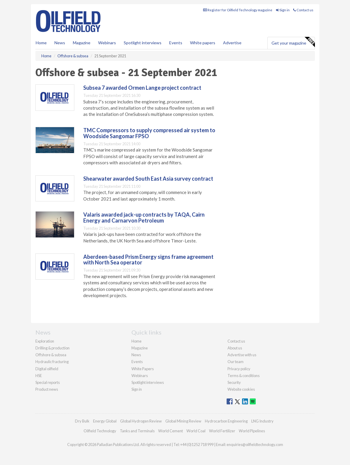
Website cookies (241, 389)
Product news (46, 389)
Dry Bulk (82, 421)
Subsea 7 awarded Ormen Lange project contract (142, 87)
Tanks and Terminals (137, 430)
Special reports (47, 382)
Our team (235, 361)
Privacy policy (238, 368)
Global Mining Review (183, 421)
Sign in (283, 10)
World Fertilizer (222, 430)
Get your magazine (293, 42)
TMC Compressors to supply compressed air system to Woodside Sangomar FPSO (149, 133)
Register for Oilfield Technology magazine (237, 10)
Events (175, 42)
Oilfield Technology (100, 430)
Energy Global (105, 421)
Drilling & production (52, 348)
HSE (38, 375)
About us (234, 348)
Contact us (303, 10)
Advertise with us (241, 354)
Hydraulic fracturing (52, 361)
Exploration (44, 341)
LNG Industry (262, 421)
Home (41, 42)
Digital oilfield (46, 368)
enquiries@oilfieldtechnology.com (255, 444)
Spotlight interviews (142, 42)
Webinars (107, 42)
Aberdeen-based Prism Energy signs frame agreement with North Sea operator (148, 259)
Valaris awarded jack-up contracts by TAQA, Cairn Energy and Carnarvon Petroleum (144, 217)
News (136, 354)
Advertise (232, 42)
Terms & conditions (243, 375)
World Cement (170, 430)
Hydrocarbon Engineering (226, 421)
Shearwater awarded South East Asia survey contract (148, 178)
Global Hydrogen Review (141, 421)
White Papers (142, 368)
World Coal (195, 430)
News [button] (59, 42)
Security (234, 382)
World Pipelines (252, 430)
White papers (202, 42)
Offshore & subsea (50, 354)
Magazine (81, 42)
